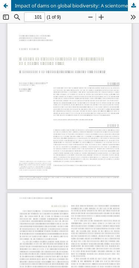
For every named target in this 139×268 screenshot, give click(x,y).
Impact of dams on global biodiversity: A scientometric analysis (77, 5)
